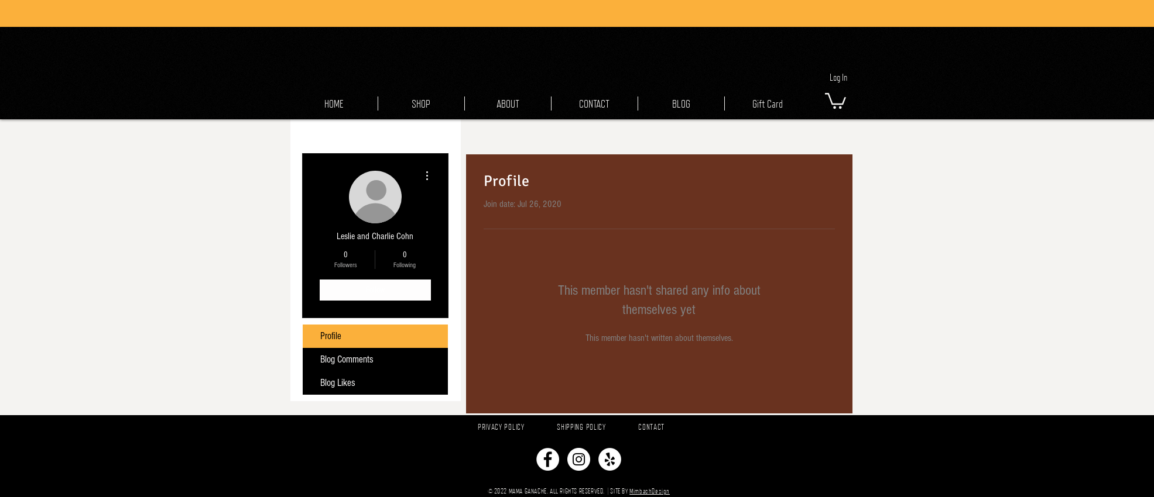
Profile (330, 335)
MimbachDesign (649, 491)
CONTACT (651, 427)
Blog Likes (337, 382)
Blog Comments (347, 359)
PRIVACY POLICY (501, 427)
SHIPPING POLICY (581, 427)
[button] (835, 100)
